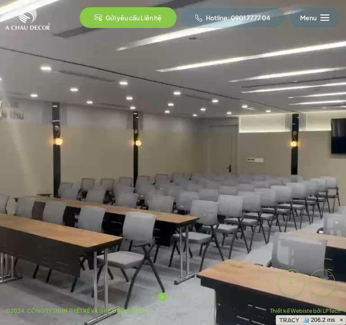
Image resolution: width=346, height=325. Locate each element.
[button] (291, 282)
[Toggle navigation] (315, 17)
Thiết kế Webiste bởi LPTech (305, 310)
